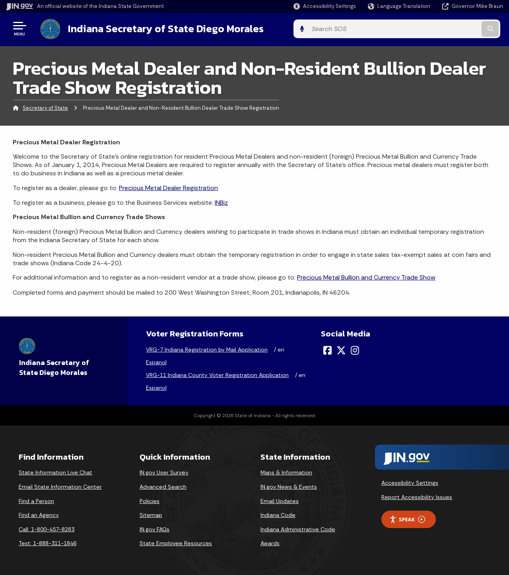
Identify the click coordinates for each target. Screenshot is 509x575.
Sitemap (151, 514)
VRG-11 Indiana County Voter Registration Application (217, 374)
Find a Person (36, 499)
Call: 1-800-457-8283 (46, 528)
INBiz (221, 201)
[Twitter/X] (341, 349)
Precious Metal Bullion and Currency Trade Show (366, 276)
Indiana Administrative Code (297, 528)
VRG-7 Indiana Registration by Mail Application (207, 348)
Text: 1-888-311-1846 (47, 542)
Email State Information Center (60, 485)
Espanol (156, 361)
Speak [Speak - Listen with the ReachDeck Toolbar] (407, 518)
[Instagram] (355, 349)
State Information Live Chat (55, 471)
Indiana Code (277, 514)
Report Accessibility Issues (416, 495)
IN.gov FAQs (154, 528)
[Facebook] (327, 349)
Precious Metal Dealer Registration (168, 187)
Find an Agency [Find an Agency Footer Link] (39, 514)
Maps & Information (286, 471)
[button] (324, 6)
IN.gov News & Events (288, 485)
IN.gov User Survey (164, 471)
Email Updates (279, 499)
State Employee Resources (176, 542)
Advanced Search (163, 485)
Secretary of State (45, 106)
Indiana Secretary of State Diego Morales (162, 28)
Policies (149, 499)
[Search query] (446, 28)
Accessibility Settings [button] (409, 482)
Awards (270, 542)
